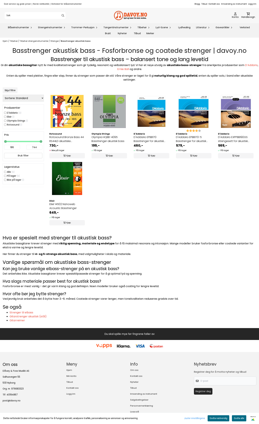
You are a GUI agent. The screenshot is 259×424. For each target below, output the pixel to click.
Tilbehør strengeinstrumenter (34, 41)
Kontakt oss (214, 4)
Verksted (245, 27)
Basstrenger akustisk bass (76, 41)
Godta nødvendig (218, 418)
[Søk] (35, 15)
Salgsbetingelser (139, 399)
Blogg (197, 4)
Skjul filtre (10, 90)
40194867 (12, 394)
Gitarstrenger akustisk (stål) (28, 316)
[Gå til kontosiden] (235, 15)
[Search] (63, 16)
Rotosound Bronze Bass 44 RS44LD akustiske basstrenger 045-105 (66, 139)
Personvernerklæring (141, 405)
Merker (150, 33)
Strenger (54, 41)
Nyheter (122, 33)
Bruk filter (23, 155)
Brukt (108, 33)
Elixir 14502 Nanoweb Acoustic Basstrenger (63, 206)
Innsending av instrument (234, 4)
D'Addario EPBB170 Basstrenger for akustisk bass (149, 139)
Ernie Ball (123, 69)
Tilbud (204, 4)
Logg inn (252, 4)
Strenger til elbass (21, 312)
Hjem (5, 41)
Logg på (134, 411)
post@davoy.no (11, 400)
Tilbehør (14, 41)
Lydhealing (184, 27)
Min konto (71, 376)
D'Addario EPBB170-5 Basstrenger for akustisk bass (191, 139)
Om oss (134, 370)
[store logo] (130, 15)
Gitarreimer (17, 320)
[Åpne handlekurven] (248, 15)
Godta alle (239, 418)
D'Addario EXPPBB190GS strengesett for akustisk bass (233, 139)
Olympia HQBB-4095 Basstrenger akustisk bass (108, 139)
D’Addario (251, 65)
